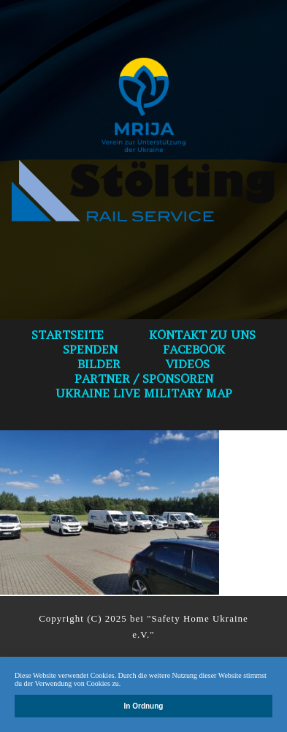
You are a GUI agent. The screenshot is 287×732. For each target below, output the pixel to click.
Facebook (194, 349)
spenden (90, 349)
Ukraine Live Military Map (144, 393)
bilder (98, 364)
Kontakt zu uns (202, 334)
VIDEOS (188, 364)
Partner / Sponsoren (143, 378)
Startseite (67, 334)
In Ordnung (144, 706)
